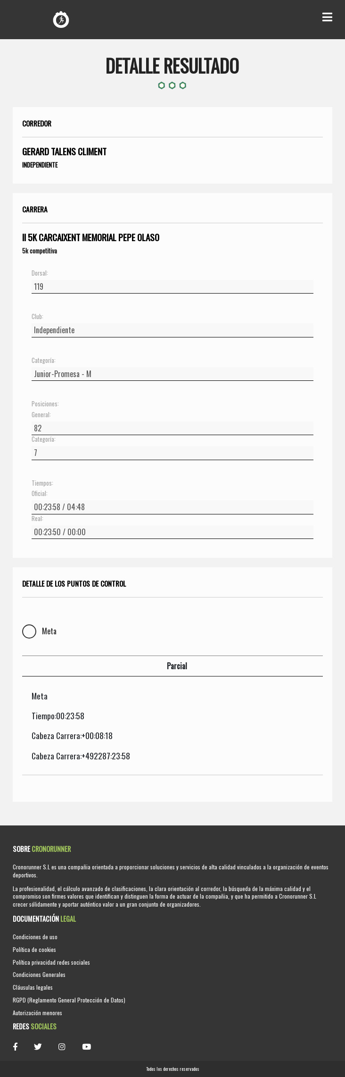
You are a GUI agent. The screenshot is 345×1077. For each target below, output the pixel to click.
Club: (37, 316)
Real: (37, 518)
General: (41, 415)
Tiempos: (42, 483)
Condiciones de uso (35, 937)
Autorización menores (37, 1013)
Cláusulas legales (33, 987)
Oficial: (40, 493)
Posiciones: (45, 404)
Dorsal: (40, 273)
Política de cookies (34, 949)
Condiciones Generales (39, 974)
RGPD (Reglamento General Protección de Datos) (69, 1000)
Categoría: (44, 360)
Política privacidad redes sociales (51, 962)
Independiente (40, 164)
